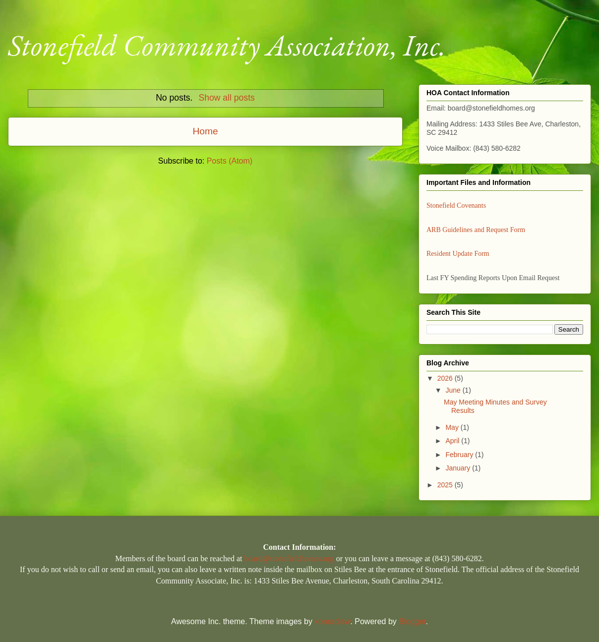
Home (205, 131)
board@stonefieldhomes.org (289, 558)
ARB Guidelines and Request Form (475, 229)
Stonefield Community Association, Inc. (227, 45)
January (458, 468)
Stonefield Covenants (456, 205)
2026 (446, 378)
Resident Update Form (457, 253)
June (453, 390)
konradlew (332, 621)
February (460, 455)
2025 (446, 485)
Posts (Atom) (229, 161)
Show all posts (226, 98)
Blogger (412, 621)
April (453, 441)
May (452, 427)
